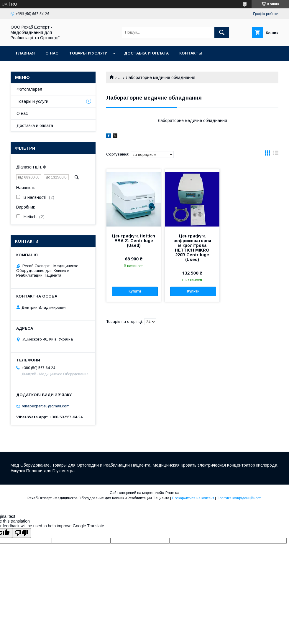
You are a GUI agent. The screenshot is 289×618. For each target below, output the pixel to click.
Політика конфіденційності (239, 498)
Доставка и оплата (146, 53)
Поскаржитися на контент (193, 498)
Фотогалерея (29, 89)
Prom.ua (172, 493)
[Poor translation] (21, 533)
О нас (51, 53)
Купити (135, 291)
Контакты (190, 53)
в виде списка (275, 154)
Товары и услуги (88, 53)
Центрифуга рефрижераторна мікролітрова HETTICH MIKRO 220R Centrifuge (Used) (192, 248)
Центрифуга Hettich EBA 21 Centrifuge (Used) (133, 241)
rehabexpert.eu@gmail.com (46, 406)
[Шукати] (221, 32)
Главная (25, 53)
